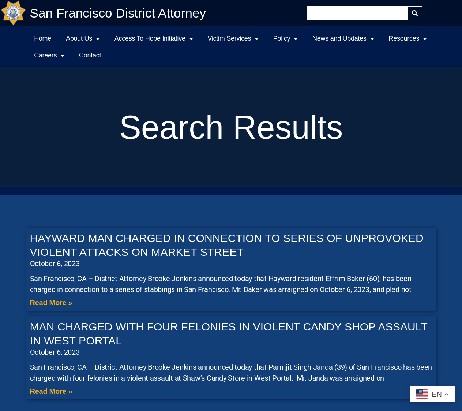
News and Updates (343, 38)
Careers (49, 55)
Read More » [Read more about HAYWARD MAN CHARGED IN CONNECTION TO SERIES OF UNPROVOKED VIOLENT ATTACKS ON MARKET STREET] (51, 303)
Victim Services (232, 38)
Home (42, 38)
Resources (408, 38)
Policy (285, 38)
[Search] (415, 13)
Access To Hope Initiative (153, 38)
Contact (90, 55)
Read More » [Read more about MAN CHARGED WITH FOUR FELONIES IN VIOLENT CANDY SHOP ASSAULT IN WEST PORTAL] (51, 391)
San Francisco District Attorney (118, 13)
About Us (83, 38)
